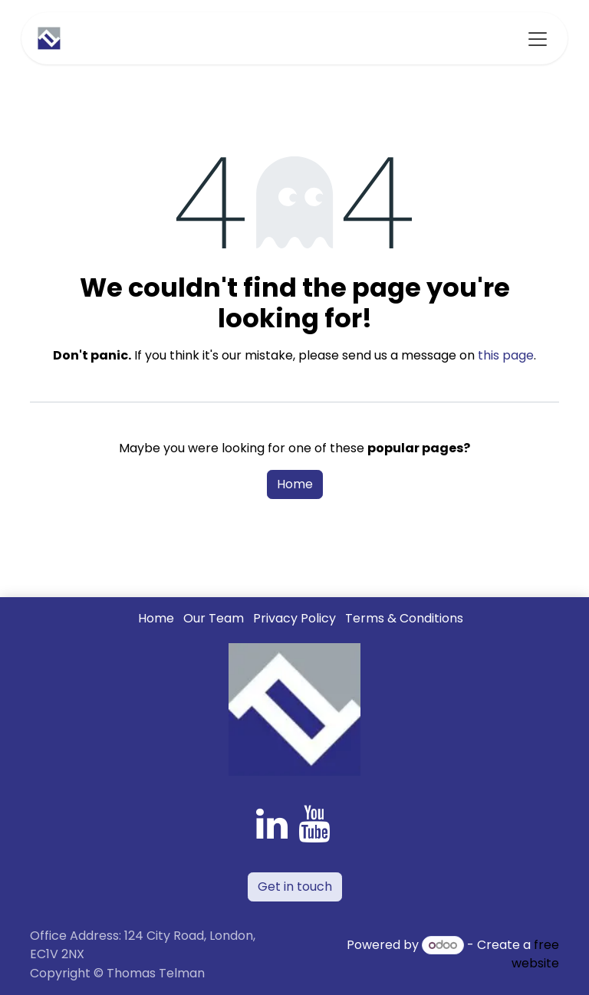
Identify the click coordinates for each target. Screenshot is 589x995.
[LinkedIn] (272, 824)
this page (506, 355)
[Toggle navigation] (537, 38)
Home (295, 484)
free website (535, 954)
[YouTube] (314, 824)
